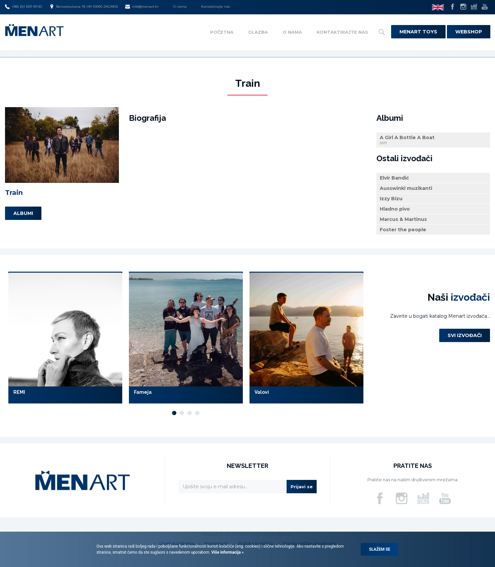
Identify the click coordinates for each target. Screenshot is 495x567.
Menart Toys (418, 32)
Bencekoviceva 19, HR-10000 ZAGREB (83, 6)
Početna (221, 32)
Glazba (258, 32)
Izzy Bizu (391, 199)
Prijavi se (302, 486)
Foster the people (403, 230)
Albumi (23, 213)
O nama (180, 6)
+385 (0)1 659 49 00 (23, 6)
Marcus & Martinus (403, 219)
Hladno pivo (395, 209)
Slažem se (379, 549)
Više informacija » (227, 552)
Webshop (468, 32)
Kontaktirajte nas (215, 6)
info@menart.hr (142, 6)
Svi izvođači (465, 335)
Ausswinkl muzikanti (406, 188)
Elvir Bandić (394, 178)
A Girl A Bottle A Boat (433, 140)
